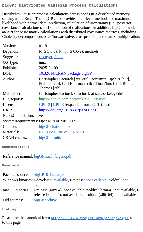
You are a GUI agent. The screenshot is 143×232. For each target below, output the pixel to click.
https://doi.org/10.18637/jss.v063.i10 (68, 111)
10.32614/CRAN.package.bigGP (65, 74)
